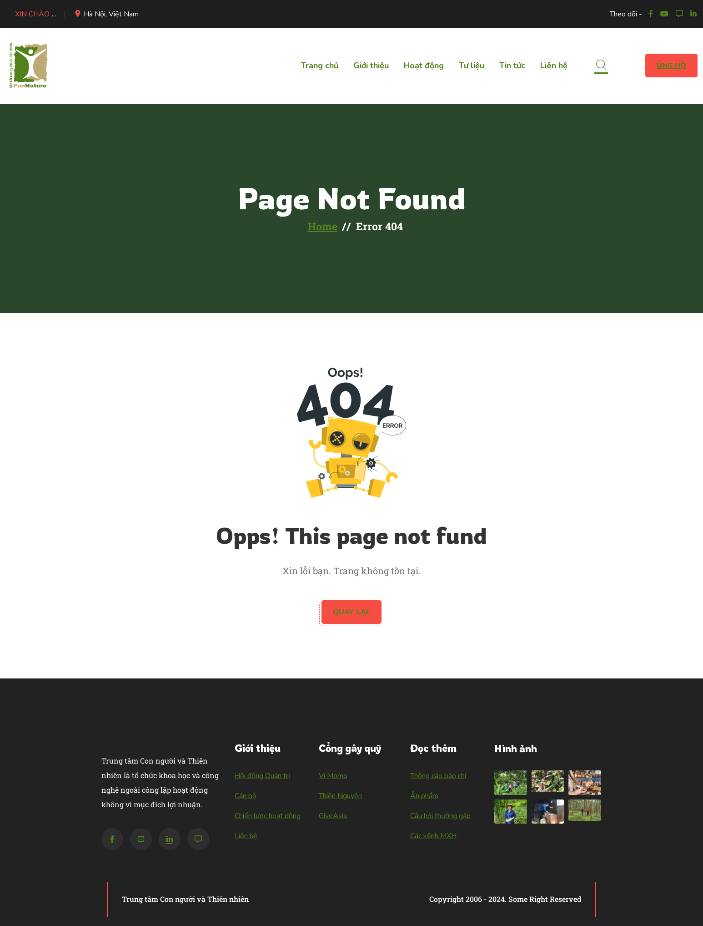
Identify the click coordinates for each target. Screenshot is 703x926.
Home (322, 226)
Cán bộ (245, 796)
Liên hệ (553, 65)
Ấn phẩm (424, 796)
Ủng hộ (671, 66)
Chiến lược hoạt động (268, 816)
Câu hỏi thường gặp (440, 816)
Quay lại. (351, 612)
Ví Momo (333, 776)
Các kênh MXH (433, 836)
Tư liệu (471, 65)
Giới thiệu (371, 65)
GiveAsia (333, 816)
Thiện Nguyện (340, 796)
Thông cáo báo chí (438, 776)
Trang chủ (319, 65)
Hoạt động (424, 65)
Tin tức (512, 65)
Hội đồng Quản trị (262, 776)
